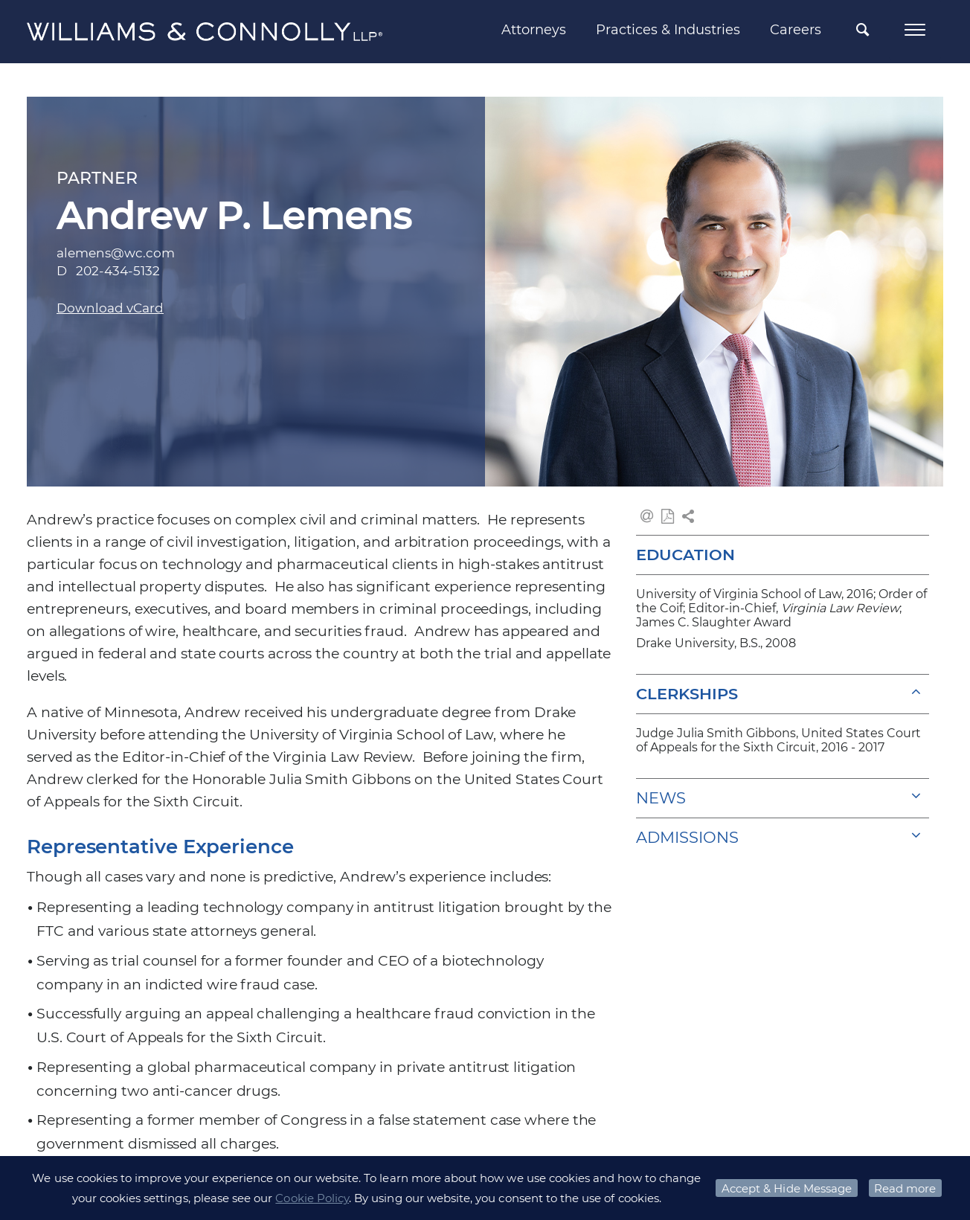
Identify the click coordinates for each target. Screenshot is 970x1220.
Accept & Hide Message (787, 1188)
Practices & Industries (668, 30)
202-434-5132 (118, 270)
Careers (795, 30)
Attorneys (533, 30)
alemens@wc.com (116, 252)
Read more (905, 1188)
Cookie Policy (312, 1198)
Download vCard (110, 308)
